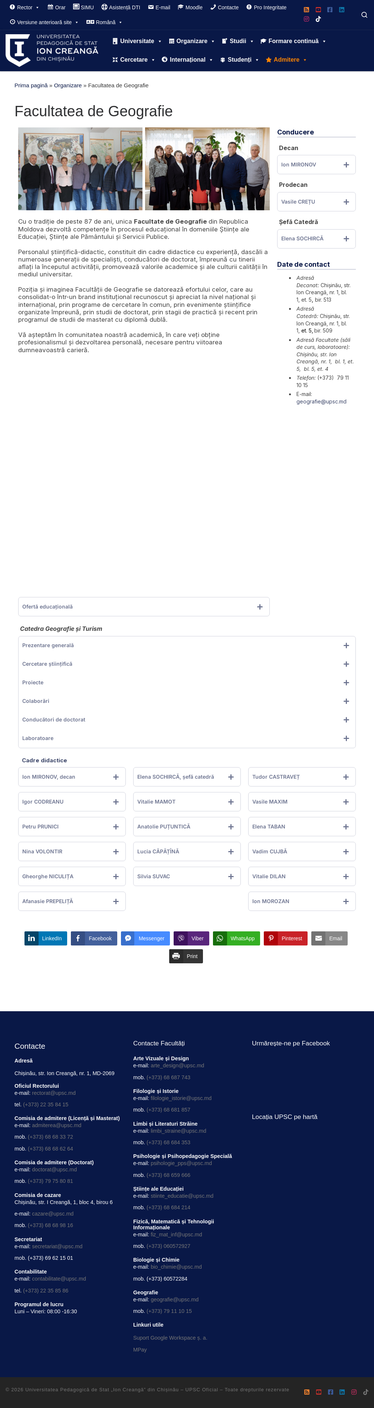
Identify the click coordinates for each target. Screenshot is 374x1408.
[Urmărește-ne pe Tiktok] (318, 19)
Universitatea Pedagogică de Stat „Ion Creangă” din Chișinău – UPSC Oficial (121, 1389)
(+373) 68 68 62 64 (50, 1149)
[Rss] (306, 10)
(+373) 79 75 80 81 (50, 1181)
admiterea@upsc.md (56, 1125)
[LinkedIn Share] (46, 938)
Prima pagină (31, 85)
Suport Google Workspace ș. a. (170, 1338)
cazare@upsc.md (52, 1214)
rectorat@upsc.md (54, 1093)
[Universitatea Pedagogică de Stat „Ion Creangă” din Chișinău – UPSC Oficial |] (52, 49)
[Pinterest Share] (286, 938)
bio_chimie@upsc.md (176, 1267)
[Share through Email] (329, 938)
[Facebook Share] (94, 938)
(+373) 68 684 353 (168, 1142)
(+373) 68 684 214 (168, 1207)
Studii (242, 41)
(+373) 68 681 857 (168, 1110)
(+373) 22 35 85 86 (45, 1291)
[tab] (144, 606)
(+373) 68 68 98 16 (50, 1225)
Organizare (196, 41)
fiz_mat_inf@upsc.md (176, 1234)
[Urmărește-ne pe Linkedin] (341, 10)
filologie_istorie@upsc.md (181, 1098)
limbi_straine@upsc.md (178, 1131)
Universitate (141, 41)
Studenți (244, 60)
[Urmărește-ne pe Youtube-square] (318, 10)
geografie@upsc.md (321, 401)
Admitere (291, 60)
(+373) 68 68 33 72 (50, 1137)
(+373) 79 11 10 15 (169, 1311)
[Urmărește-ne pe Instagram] (306, 19)
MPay (140, 1350)
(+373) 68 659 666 (168, 1175)
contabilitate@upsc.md (59, 1279)
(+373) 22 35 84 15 (45, 1104)
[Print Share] (186, 956)
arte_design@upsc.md (177, 1065)
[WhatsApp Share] (236, 938)
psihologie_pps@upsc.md (181, 1163)
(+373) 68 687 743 (168, 1077)
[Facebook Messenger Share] (145, 938)
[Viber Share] (191, 938)
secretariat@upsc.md (57, 1246)
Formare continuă (298, 41)
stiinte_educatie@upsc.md (182, 1196)
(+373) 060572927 (168, 1246)
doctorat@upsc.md (54, 1169)
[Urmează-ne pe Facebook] (329, 10)
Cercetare (138, 60)
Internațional (192, 60)
